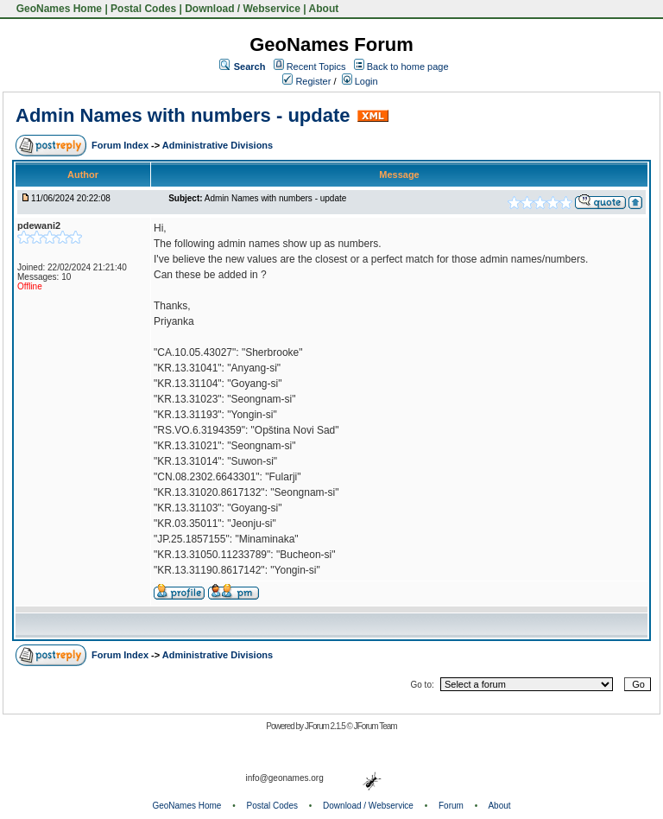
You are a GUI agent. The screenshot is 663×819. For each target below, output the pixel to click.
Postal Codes (143, 9)
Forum (451, 805)
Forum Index (121, 145)
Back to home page (408, 66)
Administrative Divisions (217, 145)
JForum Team (375, 726)
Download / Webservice (242, 9)
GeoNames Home (57, 9)
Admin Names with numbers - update (183, 115)
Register (306, 81)
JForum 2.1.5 (326, 726)
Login (360, 81)
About (324, 9)
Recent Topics (316, 66)
